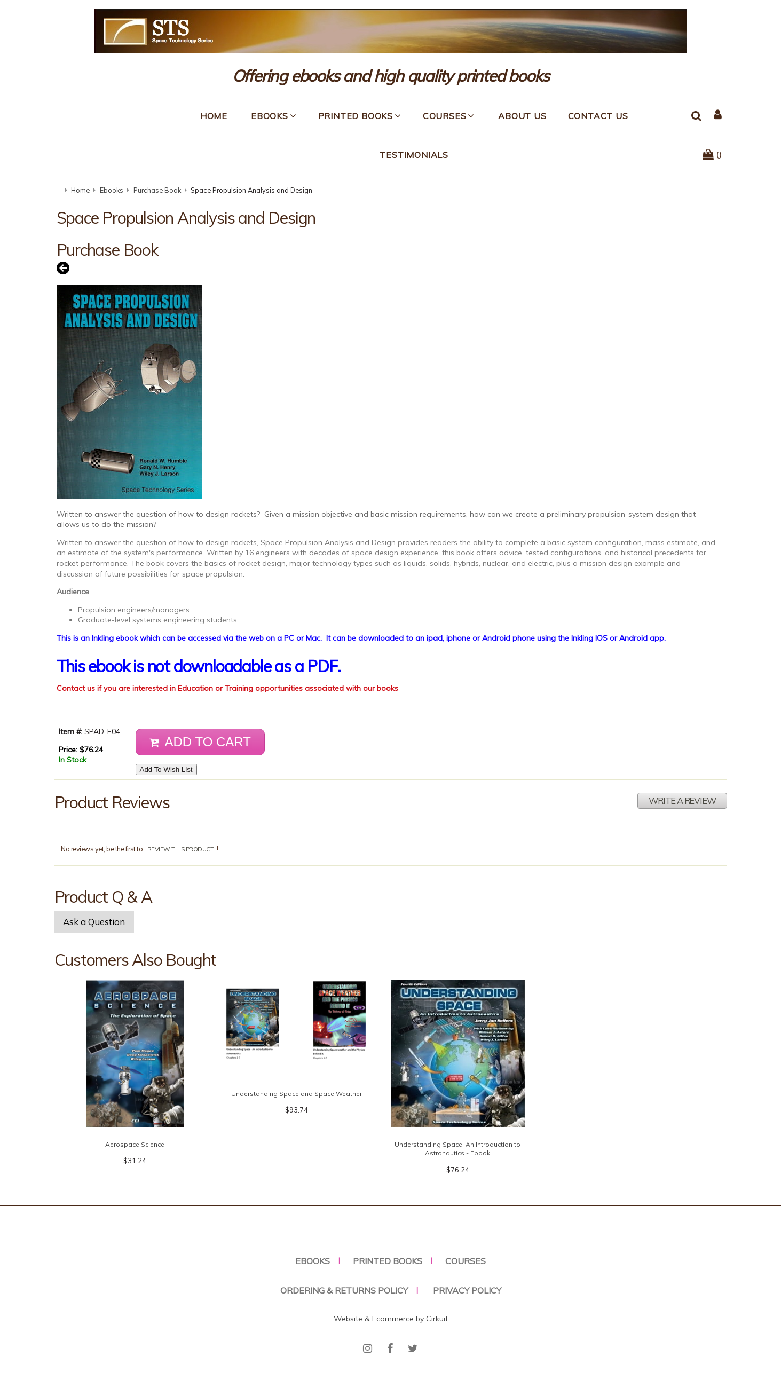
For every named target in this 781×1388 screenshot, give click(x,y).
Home (213, 116)
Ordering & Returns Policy (344, 1290)
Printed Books (355, 116)
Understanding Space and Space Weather (296, 1094)
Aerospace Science (134, 1144)
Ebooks (269, 116)
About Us (522, 116)
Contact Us (598, 116)
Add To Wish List (166, 770)
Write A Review (682, 800)
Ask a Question (94, 921)
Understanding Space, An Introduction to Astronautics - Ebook (457, 1148)
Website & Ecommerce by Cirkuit (391, 1318)
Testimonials (414, 154)
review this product (180, 849)
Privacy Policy (467, 1290)
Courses (445, 116)
